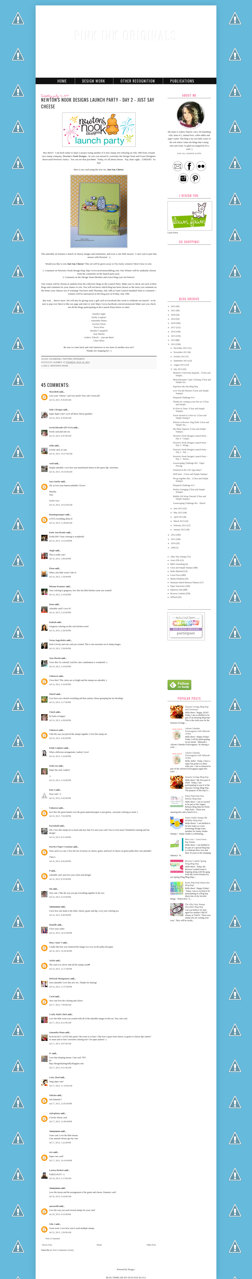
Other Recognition (138, 81)
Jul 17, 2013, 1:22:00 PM (60, 1142)
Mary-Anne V (55, 942)
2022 (173, 306)
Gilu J (52, 1224)
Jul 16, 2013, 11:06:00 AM (60, 523)
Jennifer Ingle (99, 313)
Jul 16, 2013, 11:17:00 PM (60, 969)
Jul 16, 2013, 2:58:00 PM (60, 648)
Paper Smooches (177, 586)
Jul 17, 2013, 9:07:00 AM (60, 1043)
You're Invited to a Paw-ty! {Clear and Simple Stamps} (189, 416)
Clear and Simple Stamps (181, 567)
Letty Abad (54, 1077)
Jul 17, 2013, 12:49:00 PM (60, 1121)
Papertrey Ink (176, 589)
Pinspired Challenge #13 (183, 485)
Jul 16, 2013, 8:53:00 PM (60, 879)
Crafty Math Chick (58, 1014)
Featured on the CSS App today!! (187, 470)
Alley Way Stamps (178, 556)
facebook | (55, 359)
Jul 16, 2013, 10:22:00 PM (60, 933)
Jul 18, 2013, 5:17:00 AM (60, 1178)
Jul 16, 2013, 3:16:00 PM (60, 684)
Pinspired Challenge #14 (183, 397)
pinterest (79, 359)
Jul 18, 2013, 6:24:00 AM (60, 1196)
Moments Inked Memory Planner (184, 582)
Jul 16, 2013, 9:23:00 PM (60, 897)
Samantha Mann (99, 320)
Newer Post (47, 1245)
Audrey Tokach (91, 337)
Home (62, 81)
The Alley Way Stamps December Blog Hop (195, 905)
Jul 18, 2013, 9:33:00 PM (60, 1214)
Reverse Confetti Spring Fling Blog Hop (195, 862)
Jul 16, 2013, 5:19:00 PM (60, 780)
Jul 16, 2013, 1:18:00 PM (60, 576)
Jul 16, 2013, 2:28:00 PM (60, 630)
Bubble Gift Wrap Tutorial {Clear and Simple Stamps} (189, 497)
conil (51, 463)
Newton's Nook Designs (75, 156)
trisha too (53, 766)
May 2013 (178, 512)
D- (50, 1053)
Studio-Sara (54, 500)
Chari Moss (98, 340)
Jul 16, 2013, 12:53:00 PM (60, 541)
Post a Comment (53, 1238)
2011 (173, 539)
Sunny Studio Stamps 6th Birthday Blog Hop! (196, 818)
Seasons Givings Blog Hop (197, 777)
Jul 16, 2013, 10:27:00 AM (60, 453)
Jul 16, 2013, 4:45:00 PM (60, 738)
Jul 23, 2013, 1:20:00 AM (60, 1232)
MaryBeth (54, 392)
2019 (173, 319)
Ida (50, 889)
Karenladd (54, 826)
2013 (173, 344)
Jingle (52, 550)
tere (51, 1152)
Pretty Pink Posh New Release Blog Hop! (194, 797)
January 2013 (180, 529)
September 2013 (181, 360)
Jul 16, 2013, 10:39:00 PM (60, 951)
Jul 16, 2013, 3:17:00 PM (60, 702)
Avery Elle (175, 560)
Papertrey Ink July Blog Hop (185, 386)
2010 (173, 543)
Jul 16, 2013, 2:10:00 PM (60, 594)
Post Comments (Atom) (63, 1250)
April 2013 (178, 517)
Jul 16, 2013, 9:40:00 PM (60, 915)
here (93, 159)
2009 (173, 547)
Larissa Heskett (56, 1170)
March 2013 (179, 521)
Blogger (131, 1269)
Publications (182, 81)
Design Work (93, 81)
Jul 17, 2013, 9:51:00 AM (60, 1067)
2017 (173, 327)
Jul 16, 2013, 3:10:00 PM (60, 666)
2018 (173, 323)
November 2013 (181, 352)
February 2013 (180, 525)
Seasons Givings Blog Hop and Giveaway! (197, 708)
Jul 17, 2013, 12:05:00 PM (60, 1103)
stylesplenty (54, 1113)
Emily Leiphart (99, 317)
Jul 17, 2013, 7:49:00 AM (60, 1005)
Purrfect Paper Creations (61, 847)
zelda (51, 445)
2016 (173, 331)
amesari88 (54, 1206)
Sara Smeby (54, 481)
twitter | (67, 359)
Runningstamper (57, 514)
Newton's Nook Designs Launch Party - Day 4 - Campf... (190, 437)
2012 (173, 535)
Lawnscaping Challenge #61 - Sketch (189, 503)
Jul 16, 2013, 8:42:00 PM (60, 861)
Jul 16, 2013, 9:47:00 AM (60, 436)
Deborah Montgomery (59, 978)
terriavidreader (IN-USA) (61, 427)
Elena (51, 568)
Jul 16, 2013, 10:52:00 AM (60, 505)
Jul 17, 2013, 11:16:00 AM (60, 1085)
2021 (173, 310)
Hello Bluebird (176, 571)
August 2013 (179, 365)
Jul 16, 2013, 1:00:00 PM (60, 558)
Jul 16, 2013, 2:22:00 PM (60, 612)
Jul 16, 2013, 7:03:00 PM (60, 816)
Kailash (52, 622)
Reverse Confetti (177, 593)
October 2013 (180, 356)
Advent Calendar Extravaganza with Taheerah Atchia (197, 731)
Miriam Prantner (57, 586)
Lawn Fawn (175, 575)
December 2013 (181, 348)
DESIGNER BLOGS (137, 1277)
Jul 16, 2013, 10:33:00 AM (60, 472)
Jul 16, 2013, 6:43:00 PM (60, 798)
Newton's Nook (59, 365)
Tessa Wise (99, 327)
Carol (51, 996)
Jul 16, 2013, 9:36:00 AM (60, 400)
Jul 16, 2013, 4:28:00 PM (60, 720)
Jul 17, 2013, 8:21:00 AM (60, 1022)
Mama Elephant (177, 578)
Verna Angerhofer (57, 640)
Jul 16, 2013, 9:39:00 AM (60, 418)
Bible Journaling (177, 564)
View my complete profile (189, 153)
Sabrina (53, 1095)
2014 (173, 340)
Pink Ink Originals (126, 35)
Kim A (52, 790)
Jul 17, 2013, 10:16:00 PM (60, 1160)
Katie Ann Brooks (57, 532)
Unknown (53, 676)
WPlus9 (173, 597)
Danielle (53, 925)
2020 (173, 315)
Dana (51, 604)
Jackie (52, 960)
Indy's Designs (56, 409)
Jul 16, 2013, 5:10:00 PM (60, 756)
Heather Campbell (99, 330)
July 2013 (178, 369)
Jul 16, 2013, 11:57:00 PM (60, 986)
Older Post (151, 1245)
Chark (52, 712)
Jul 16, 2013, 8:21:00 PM (60, 837)
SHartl (52, 694)
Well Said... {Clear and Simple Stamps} (190, 474)
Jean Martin (99, 334)
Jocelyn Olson (99, 324)
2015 (173, 336)
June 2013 (178, 508)
